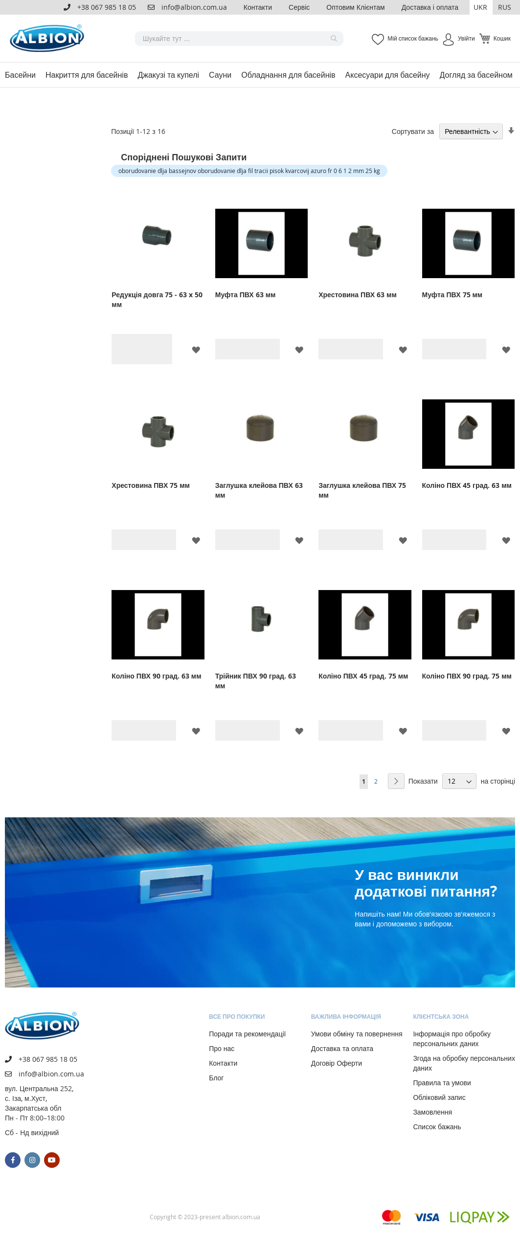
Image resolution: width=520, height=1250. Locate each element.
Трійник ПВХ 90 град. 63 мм (255, 680)
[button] (481, 7)
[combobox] (239, 38)
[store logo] (49, 38)
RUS (504, 7)
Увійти (466, 38)
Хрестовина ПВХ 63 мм (357, 294)
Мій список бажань (412, 38)
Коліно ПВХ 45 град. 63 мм (467, 485)
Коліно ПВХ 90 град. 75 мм (467, 675)
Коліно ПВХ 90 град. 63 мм (156, 675)
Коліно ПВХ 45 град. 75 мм (363, 675)
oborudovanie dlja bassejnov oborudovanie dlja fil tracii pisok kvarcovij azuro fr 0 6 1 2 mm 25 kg (249, 171)
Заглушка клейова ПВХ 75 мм (362, 490)
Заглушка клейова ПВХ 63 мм (259, 490)
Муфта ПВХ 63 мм (245, 294)
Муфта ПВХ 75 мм (452, 294)
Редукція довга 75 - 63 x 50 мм (157, 299)
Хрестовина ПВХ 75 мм (151, 485)
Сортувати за (413, 131)
